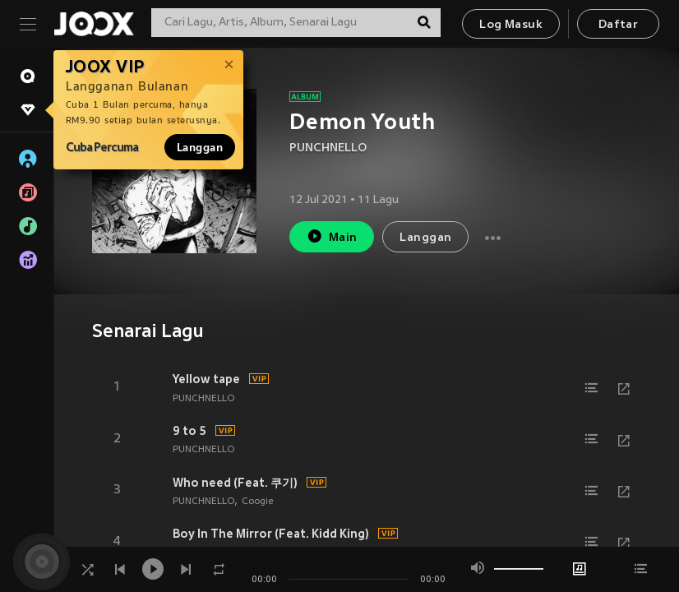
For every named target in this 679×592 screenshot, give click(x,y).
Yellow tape (206, 379)
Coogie (258, 501)
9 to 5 (189, 430)
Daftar (618, 25)
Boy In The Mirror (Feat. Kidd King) (271, 533)
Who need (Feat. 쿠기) (235, 482)
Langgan (200, 147)
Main (332, 236)
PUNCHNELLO (328, 148)
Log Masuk (511, 25)
